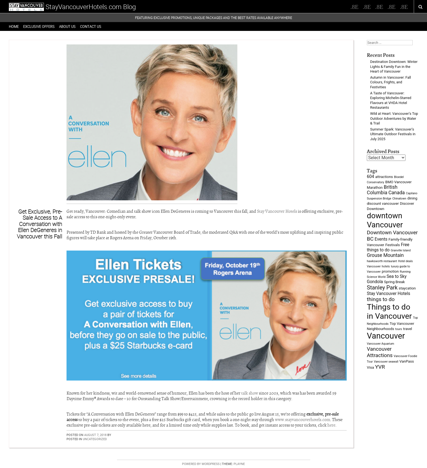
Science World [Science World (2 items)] (376, 277)
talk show (249, 393)
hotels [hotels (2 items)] (386, 266)
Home (14, 26)
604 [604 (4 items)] (370, 176)
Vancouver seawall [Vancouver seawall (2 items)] (386, 361)
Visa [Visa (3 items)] (370, 367)
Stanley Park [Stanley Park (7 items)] (382, 287)
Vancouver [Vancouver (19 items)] (386, 336)
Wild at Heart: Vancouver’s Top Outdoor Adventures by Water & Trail (394, 118)
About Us (67, 26)
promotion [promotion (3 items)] (390, 271)
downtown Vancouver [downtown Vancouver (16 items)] (385, 220)
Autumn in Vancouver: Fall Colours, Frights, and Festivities (390, 82)
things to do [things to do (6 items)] (381, 299)
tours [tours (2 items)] (398, 329)
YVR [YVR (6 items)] (380, 367)
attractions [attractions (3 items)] (384, 177)
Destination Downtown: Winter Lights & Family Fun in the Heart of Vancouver (394, 66)
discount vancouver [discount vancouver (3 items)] (383, 203)
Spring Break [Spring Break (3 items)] (394, 282)
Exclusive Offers (39, 26)
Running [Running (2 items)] (405, 271)
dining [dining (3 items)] (412, 198)
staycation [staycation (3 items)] (407, 288)
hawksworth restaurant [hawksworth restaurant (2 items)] (382, 261)
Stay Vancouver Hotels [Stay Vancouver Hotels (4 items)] (388, 293)
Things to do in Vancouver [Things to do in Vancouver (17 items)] (389, 311)
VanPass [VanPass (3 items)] (406, 361)
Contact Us (90, 26)
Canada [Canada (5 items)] (396, 192)
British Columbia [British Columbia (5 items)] (382, 189)
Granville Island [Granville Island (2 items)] (400, 250)
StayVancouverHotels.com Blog (91, 6)
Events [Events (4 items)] (381, 239)
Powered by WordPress (201, 464)
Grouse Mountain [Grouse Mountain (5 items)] (385, 255)
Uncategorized (95, 439)
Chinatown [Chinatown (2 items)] (399, 198)
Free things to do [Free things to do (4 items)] (388, 247)
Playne (239, 464)
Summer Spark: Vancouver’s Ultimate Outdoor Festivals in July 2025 (392, 134)
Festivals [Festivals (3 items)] (392, 245)
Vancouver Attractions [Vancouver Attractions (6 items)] (379, 352)
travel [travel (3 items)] (407, 329)
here (331, 425)
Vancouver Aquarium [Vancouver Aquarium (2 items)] (380, 343)
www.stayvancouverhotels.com (302, 419)
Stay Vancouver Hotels (277, 211)
